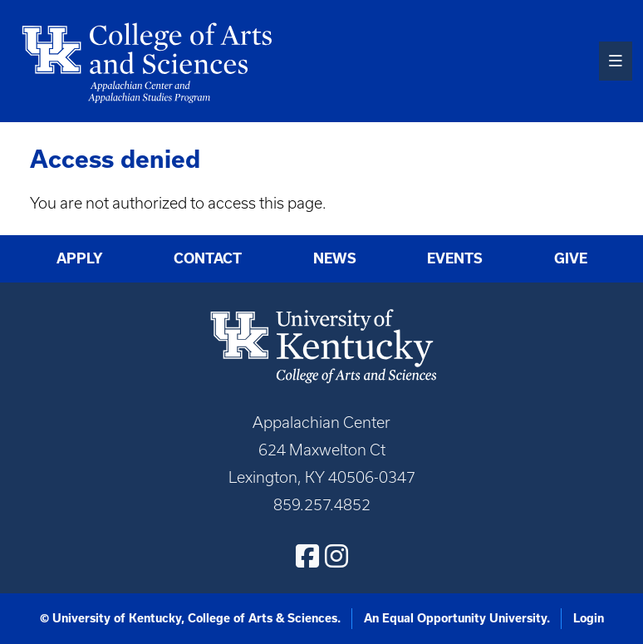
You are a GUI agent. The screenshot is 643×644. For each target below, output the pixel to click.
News (334, 258)
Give (570, 258)
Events (455, 258)
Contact (208, 258)
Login (588, 618)
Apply (79, 258)
